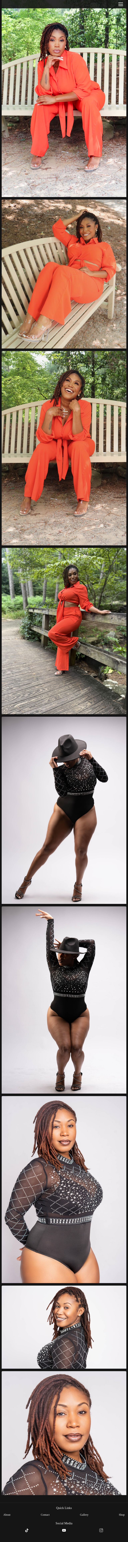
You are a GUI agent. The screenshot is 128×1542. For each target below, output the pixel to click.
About (6, 1514)
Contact (45, 1514)
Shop (122, 1514)
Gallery (84, 1514)
